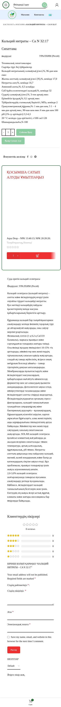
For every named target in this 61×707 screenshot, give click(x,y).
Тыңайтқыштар (14, 242)
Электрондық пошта (18, 624)
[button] (31, 255)
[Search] (30, 4)
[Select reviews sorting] (13, 666)
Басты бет (8, 24)
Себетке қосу (26, 132)
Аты (10, 611)
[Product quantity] (8, 132)
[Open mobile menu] (6, 5)
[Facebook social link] (27, 157)
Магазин (20, 24)
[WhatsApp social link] (31, 157)
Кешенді (27, 242)
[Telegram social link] (35, 157)
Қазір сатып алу (13, 141)
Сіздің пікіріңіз (16, 590)
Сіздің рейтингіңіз (18, 585)
